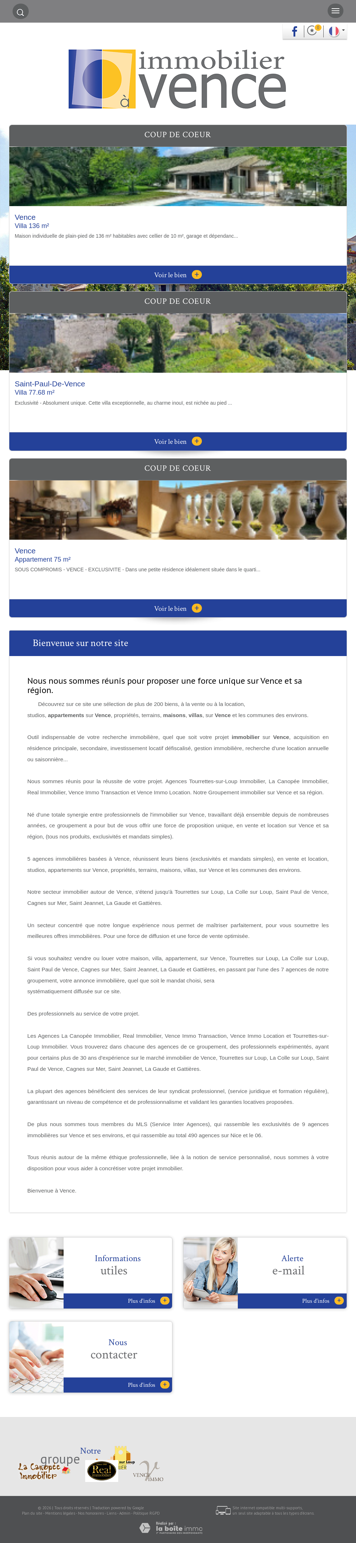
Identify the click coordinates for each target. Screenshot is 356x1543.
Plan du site (32, 1513)
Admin (124, 1513)
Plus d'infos (149, 1301)
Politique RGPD (146, 1513)
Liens (111, 1513)
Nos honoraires (91, 1513)
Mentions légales (60, 1513)
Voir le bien (178, 275)
